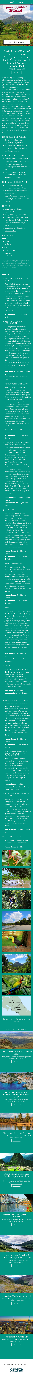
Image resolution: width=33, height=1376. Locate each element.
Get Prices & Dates (16, 42)
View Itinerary (16, 72)
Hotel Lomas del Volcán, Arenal (16, 220)
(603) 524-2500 (16, 2)
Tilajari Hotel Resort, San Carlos (16, 217)
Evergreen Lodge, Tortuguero (16, 214)
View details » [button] (17, 1061)
